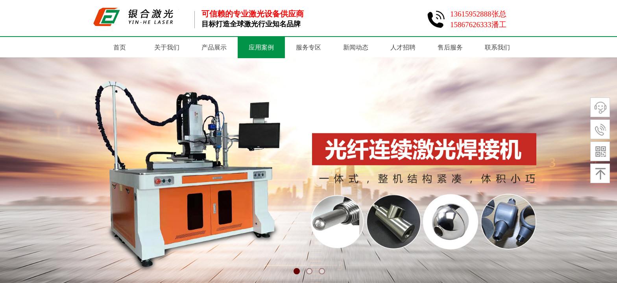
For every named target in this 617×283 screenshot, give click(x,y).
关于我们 (166, 47)
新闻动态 (355, 47)
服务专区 (308, 47)
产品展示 (214, 47)
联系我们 (497, 47)
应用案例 (261, 47)
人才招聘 (403, 47)
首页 (119, 47)
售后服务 (450, 47)
